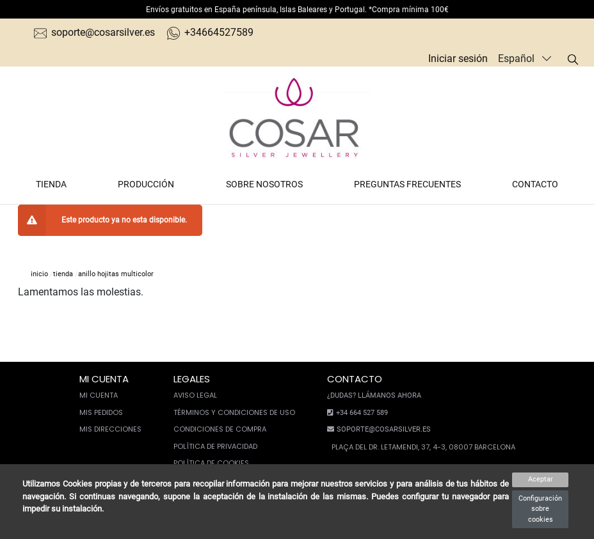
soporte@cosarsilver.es (94, 32)
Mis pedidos (101, 412)
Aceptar (540, 479)
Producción (146, 184)
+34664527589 (210, 32)
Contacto (535, 184)
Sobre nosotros (264, 184)
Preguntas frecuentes (407, 184)
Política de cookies (211, 463)
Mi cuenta (98, 395)
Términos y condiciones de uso (234, 412)
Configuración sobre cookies (540, 509)
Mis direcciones (110, 429)
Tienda (51, 184)
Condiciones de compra (219, 429)
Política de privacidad (215, 446)
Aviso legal (195, 395)
